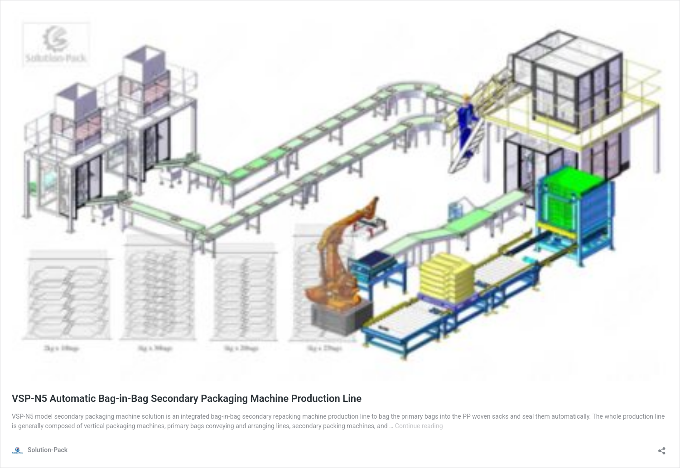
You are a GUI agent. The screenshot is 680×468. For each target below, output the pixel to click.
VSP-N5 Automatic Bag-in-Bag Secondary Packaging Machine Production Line (187, 398)
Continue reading (419, 426)
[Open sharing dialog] (662, 448)
